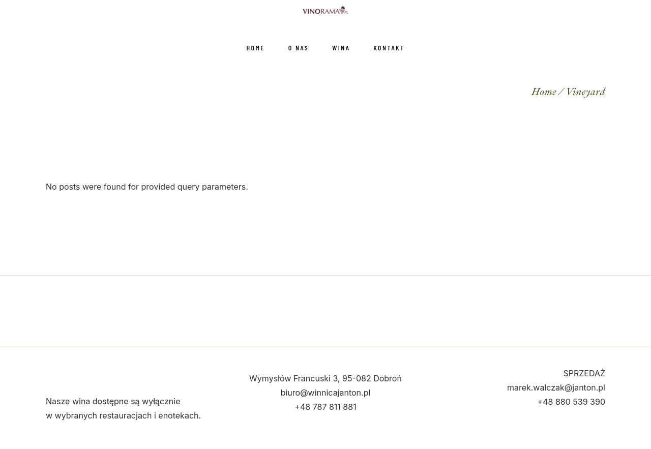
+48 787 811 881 (325, 407)
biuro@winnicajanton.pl (326, 392)
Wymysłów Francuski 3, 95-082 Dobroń (325, 378)
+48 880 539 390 (571, 402)
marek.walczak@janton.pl (556, 387)
